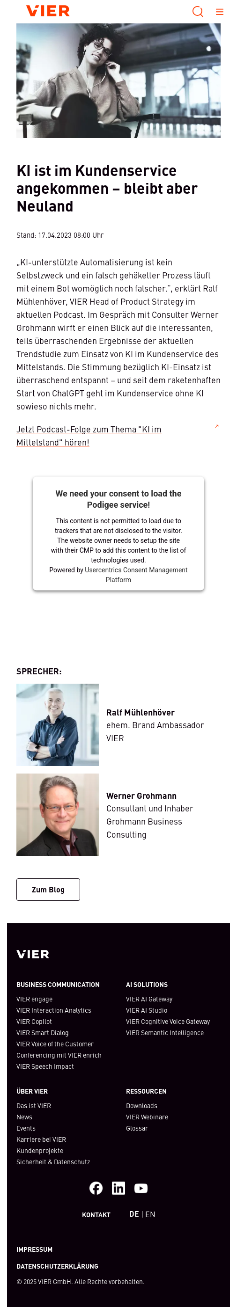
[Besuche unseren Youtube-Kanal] (141, 1188)
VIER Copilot (34, 1021)
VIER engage (34, 998)
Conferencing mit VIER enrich (59, 1054)
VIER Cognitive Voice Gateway (168, 1021)
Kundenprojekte (39, 1150)
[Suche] (198, 11)
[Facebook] (96, 1188)
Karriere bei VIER (41, 1139)
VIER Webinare (147, 1116)
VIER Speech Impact (45, 1066)
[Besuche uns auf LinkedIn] (118, 1188)
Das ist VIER (33, 1105)
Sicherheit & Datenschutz (53, 1161)
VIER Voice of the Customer (55, 1043)
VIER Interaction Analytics (53, 1010)
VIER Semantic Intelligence (165, 1032)
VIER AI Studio (146, 1010)
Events (26, 1127)
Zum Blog (48, 889)
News (24, 1116)
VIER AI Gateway (149, 998)
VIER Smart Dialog (42, 1032)
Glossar (137, 1127)
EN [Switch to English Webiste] (150, 1214)
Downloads (141, 1105)
